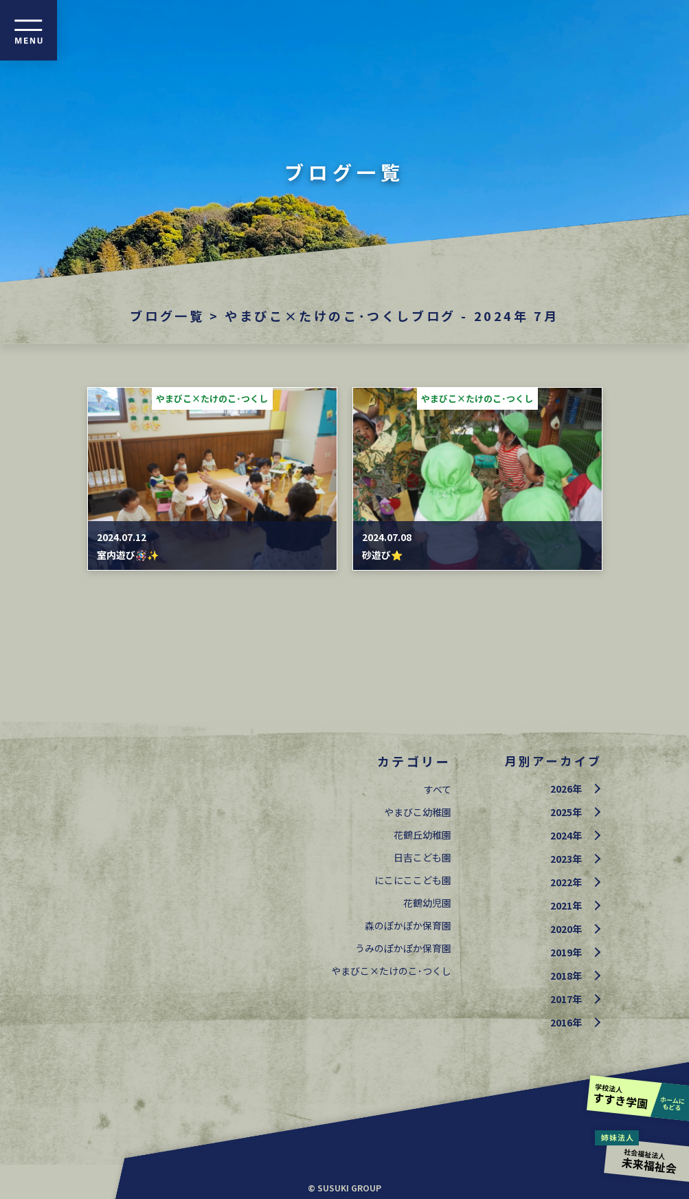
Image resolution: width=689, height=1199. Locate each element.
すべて (437, 789)
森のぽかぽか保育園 (408, 925)
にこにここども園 (412, 880)
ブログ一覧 (167, 315)
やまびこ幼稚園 (417, 812)
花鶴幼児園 (427, 903)
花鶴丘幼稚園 (422, 835)
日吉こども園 (422, 857)
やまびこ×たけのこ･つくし (391, 971)
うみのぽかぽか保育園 (403, 948)
